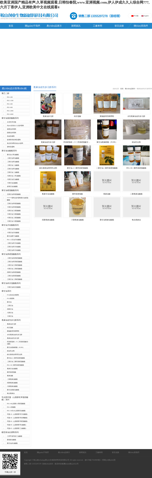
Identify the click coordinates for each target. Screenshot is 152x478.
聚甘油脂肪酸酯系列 (10, 118)
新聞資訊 (75, 26)
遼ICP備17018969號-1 (92, 460)
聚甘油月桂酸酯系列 (10, 225)
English (145, 16)
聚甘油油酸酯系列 (9, 151)
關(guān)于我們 (32, 26)
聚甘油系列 (6, 291)
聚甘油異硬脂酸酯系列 (11, 254)
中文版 (134, 16)
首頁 (11, 26)
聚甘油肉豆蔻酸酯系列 (11, 283)
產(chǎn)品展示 (54, 26)
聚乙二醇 (5, 93)
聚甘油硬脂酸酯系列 (10, 190)
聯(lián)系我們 (141, 26)
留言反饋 (119, 26)
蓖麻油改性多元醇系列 (11, 320)
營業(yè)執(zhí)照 (109, 460)
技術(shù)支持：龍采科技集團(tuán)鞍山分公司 (60, 464)
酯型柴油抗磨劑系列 (10, 432)
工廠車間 (97, 26)
